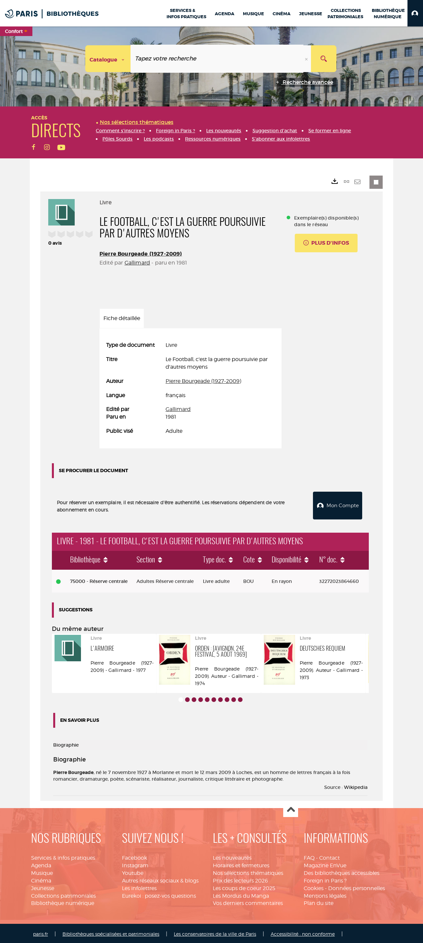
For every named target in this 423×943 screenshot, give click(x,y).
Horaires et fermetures (241, 864)
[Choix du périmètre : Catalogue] (108, 59)
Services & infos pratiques (63, 856)
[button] (415, 13)
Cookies (314, 886)
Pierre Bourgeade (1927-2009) (140, 253)
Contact (329, 856)
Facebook (134, 856)
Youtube (132, 871)
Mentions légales (325, 894)
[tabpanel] (190, 388)
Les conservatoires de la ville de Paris (215, 932)
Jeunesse (42, 886)
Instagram (135, 864)
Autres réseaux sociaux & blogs (160, 879)
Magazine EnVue (325, 864)
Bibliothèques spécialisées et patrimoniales (110, 932)
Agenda (41, 864)
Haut (290, 808)
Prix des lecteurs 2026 (240, 879)
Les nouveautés (232, 856)
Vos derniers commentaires (248, 901)
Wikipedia (355, 786)
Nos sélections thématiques (248, 871)
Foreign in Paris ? (325, 879)
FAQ (309, 856)
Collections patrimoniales (63, 894)
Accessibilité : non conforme (303, 932)
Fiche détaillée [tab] (121, 318)
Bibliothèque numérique (62, 901)
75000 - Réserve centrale (99, 580)
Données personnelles (356, 886)
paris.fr (40, 932)
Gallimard (137, 263)
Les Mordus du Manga (241, 894)
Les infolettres (139, 886)
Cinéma (41, 879)
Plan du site (318, 901)
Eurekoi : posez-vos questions (159, 894)
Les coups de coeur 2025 (244, 886)
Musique (42, 871)
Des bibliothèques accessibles (341, 871)
